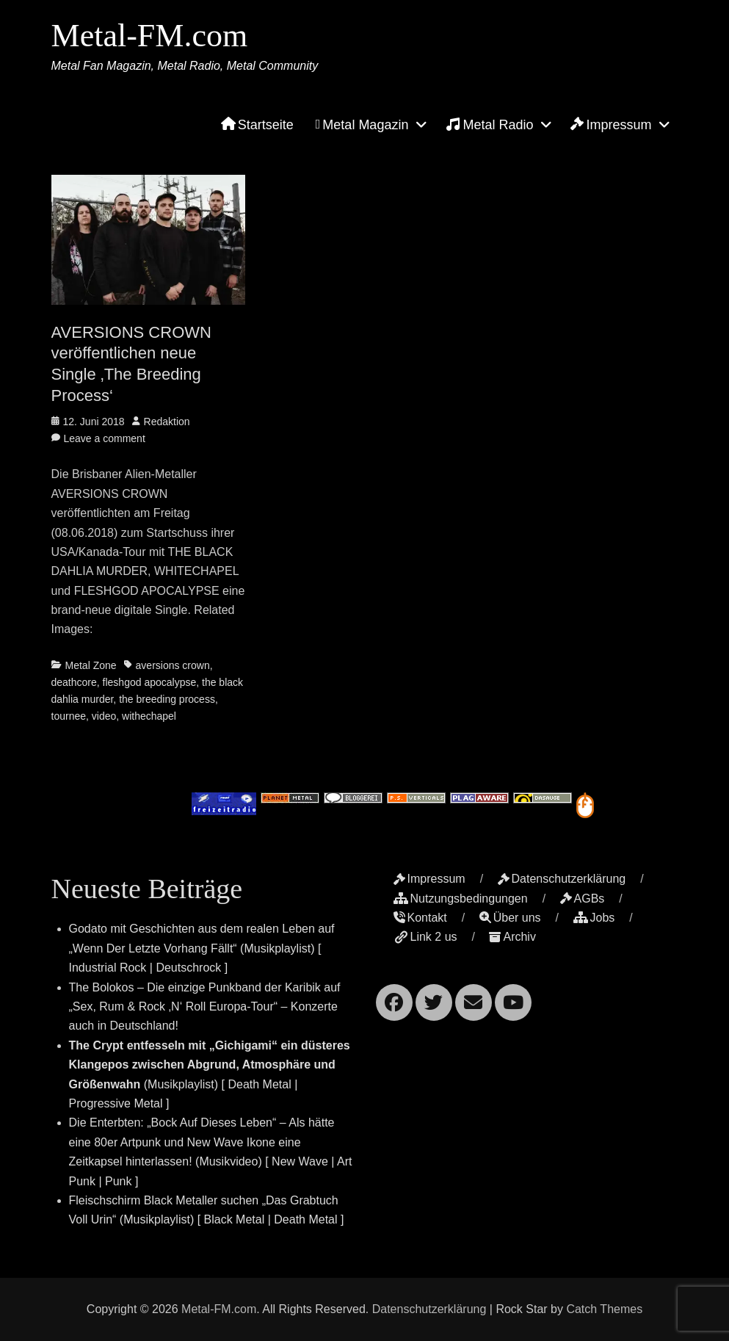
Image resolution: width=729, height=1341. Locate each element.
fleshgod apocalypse (150, 682)
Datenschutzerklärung (562, 878)
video (104, 716)
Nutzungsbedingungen (460, 898)
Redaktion (167, 421)
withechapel (149, 716)
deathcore (74, 682)
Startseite (257, 125)
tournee (68, 716)
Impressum (610, 125)
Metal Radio (489, 124)
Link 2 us (425, 936)
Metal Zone (91, 665)
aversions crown (173, 665)
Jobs (594, 917)
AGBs (582, 898)
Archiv (512, 936)
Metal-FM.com (149, 36)
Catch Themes (604, 1309)
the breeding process (167, 699)
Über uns (510, 917)
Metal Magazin (362, 125)
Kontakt (420, 917)
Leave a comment (104, 438)
